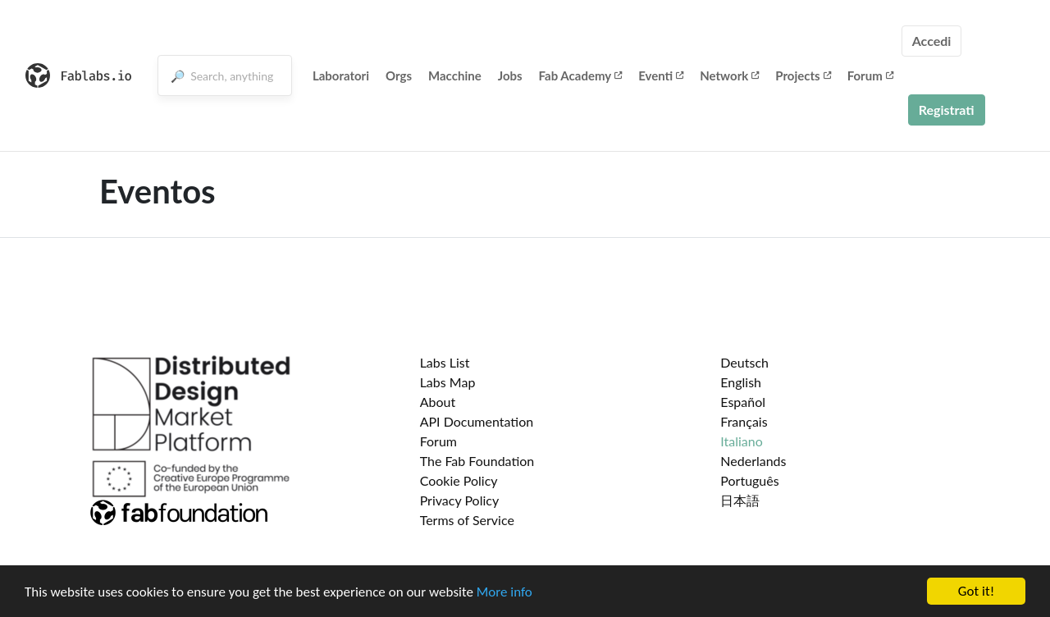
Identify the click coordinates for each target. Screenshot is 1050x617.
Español (742, 401)
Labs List (445, 362)
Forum (870, 75)
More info (504, 592)
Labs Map (448, 382)
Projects (802, 75)
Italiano (741, 441)
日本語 (740, 500)
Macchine (455, 75)
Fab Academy (581, 75)
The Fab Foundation (477, 460)
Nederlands (753, 460)
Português (749, 480)
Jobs (510, 75)
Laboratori (341, 75)
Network (729, 75)
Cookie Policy (459, 480)
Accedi (932, 40)
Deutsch (744, 362)
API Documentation (477, 421)
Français (743, 421)
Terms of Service (467, 520)
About (438, 401)
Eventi (660, 75)
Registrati (947, 109)
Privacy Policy (460, 500)
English (740, 382)
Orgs (399, 75)
